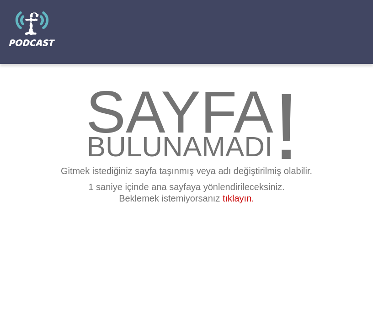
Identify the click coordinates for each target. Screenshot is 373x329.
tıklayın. (238, 198)
